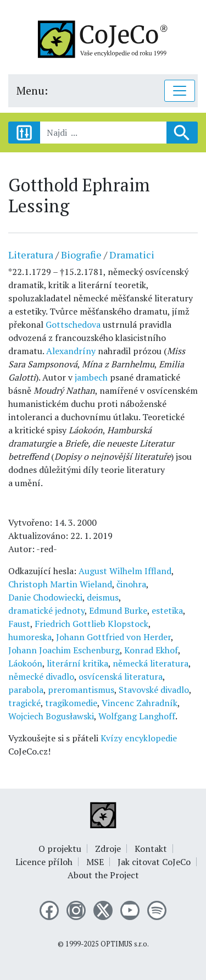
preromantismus (81, 690)
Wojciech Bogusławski (51, 716)
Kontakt (151, 849)
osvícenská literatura (121, 676)
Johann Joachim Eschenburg (64, 650)
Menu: (32, 90)
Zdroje (108, 849)
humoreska (30, 637)
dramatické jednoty (46, 610)
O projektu (59, 849)
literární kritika (77, 663)
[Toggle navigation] (179, 91)
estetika (167, 610)
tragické (24, 703)
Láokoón (25, 663)
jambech (91, 377)
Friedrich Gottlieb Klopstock (91, 624)
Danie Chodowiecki (45, 597)
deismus (103, 597)
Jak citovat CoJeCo (154, 862)
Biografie (81, 254)
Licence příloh (44, 862)
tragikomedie (71, 703)
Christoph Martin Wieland (60, 584)
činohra (131, 584)
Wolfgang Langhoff (136, 716)
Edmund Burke (118, 610)
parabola (25, 690)
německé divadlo (41, 676)
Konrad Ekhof (151, 650)
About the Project (103, 875)
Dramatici (131, 254)
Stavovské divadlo (154, 690)
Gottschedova (73, 324)
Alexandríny (71, 351)
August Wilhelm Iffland (125, 571)
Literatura (30, 254)
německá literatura (150, 663)
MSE (95, 862)
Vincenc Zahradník (139, 703)
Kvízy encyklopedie (139, 738)
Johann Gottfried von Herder (113, 637)
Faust (19, 624)
